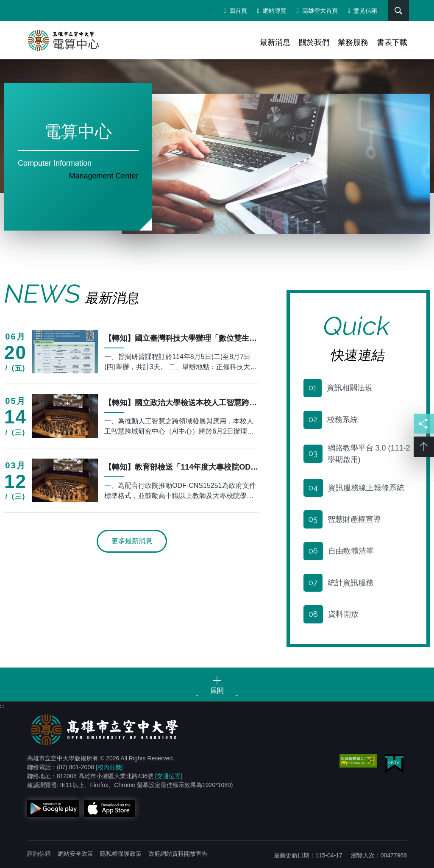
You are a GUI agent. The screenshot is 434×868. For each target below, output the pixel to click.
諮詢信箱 (39, 851)
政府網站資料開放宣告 (178, 851)
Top (424, 447)
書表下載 (392, 42)
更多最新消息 (131, 538)
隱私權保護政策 (121, 851)
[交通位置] (168, 774)
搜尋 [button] (395, 10)
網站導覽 (270, 10)
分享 (424, 424)
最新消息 (275, 42)
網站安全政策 (75, 851)
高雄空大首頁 (315, 10)
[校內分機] (109, 765)
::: (209, 10)
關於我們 (314, 42)
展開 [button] (217, 688)
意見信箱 (361, 10)
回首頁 (233, 10)
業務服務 (353, 42)
